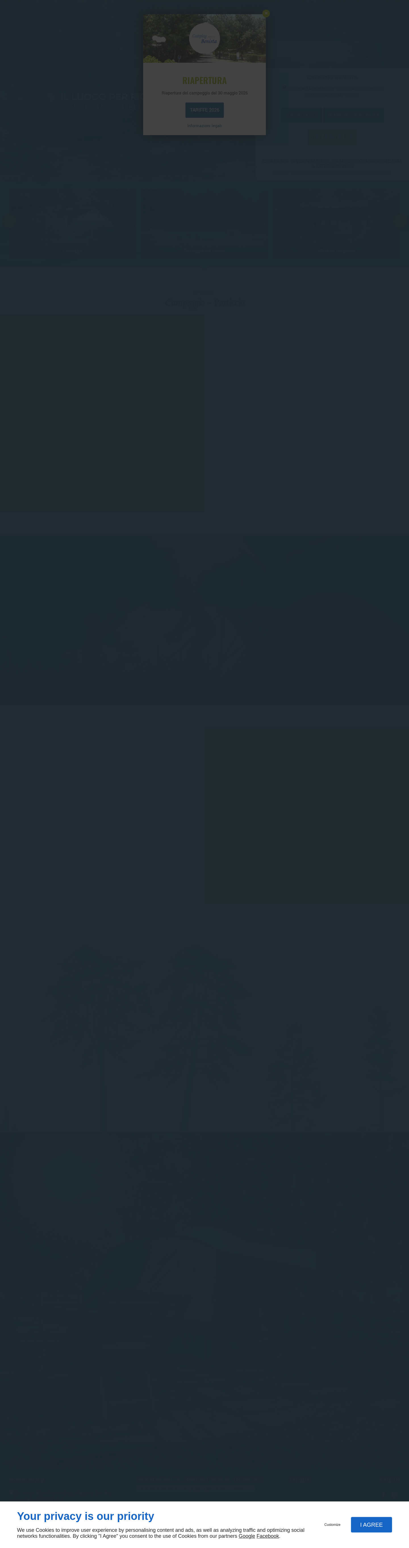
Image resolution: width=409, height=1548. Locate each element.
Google (247, 1536)
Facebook (267, 1536)
